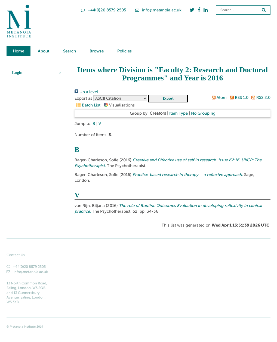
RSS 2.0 (260, 97)
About (44, 51)
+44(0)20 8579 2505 (103, 10)
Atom (218, 97)
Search (69, 51)
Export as (83, 98)
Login (17, 72)
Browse (97, 51)
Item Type (178, 113)
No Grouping (203, 113)
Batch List (87, 105)
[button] (168, 98)
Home (18, 51)
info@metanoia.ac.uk (158, 10)
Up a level (86, 92)
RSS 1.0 (238, 97)
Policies (124, 51)
